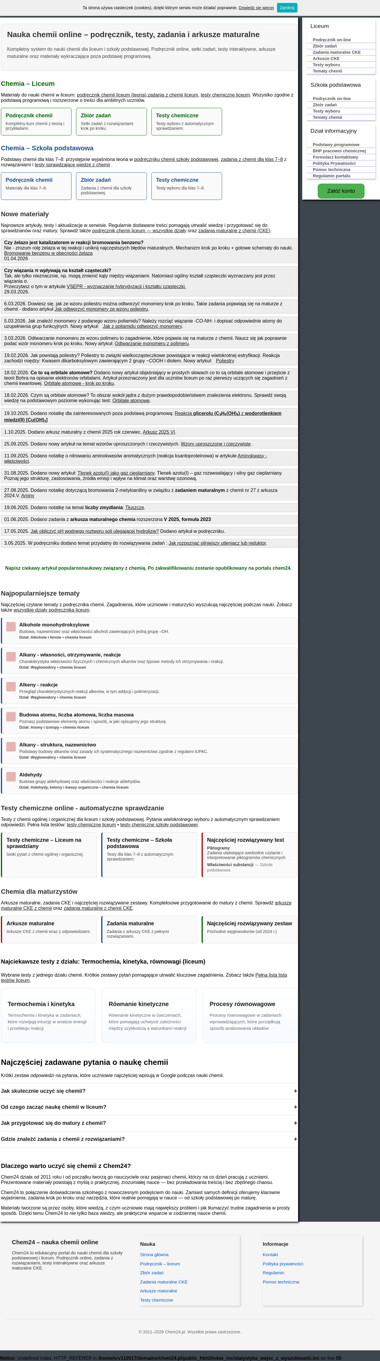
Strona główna (154, 1254)
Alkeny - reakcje (38, 685)
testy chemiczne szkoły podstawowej (159, 824)
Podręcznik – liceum (160, 1263)
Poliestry (225, 360)
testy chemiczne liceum (225, 94)
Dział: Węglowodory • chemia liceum (52, 667)
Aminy (27, 495)
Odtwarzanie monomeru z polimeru (152, 343)
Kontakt (270, 1254)
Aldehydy (30, 775)
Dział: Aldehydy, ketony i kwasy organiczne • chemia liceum (74, 787)
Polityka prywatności (283, 1263)
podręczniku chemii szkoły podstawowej (176, 159)
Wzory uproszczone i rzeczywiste (216, 443)
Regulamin (273, 1272)
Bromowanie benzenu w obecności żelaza (48, 253)
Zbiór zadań (152, 1272)
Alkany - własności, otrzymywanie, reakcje (70, 655)
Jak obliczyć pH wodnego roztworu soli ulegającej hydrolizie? (95, 531)
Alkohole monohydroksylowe (54, 625)
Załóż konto (341, 191)
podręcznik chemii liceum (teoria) (111, 94)
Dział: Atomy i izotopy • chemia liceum (54, 727)
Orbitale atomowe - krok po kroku (79, 383)
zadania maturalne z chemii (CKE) (234, 230)
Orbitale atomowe (131, 400)
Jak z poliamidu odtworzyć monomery (142, 326)
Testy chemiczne (156, 1299)
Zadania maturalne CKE (164, 1281)
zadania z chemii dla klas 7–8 (252, 159)
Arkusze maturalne (158, 1290)
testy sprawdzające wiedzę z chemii (72, 164)
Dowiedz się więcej (256, 7)
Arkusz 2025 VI (159, 432)
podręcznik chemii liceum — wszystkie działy (139, 230)
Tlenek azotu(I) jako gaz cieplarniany (115, 473)
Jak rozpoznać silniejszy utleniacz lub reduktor (217, 543)
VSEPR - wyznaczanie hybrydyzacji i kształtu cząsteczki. (126, 286)
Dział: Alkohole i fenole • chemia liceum (55, 637)
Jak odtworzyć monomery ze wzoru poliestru (101, 309)
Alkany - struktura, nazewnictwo (57, 745)
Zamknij (287, 7)
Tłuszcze (134, 507)
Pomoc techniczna (281, 1281)
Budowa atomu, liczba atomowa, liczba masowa (76, 715)
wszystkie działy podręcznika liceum (51, 609)
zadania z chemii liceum (173, 94)
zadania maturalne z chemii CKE (98, 908)
